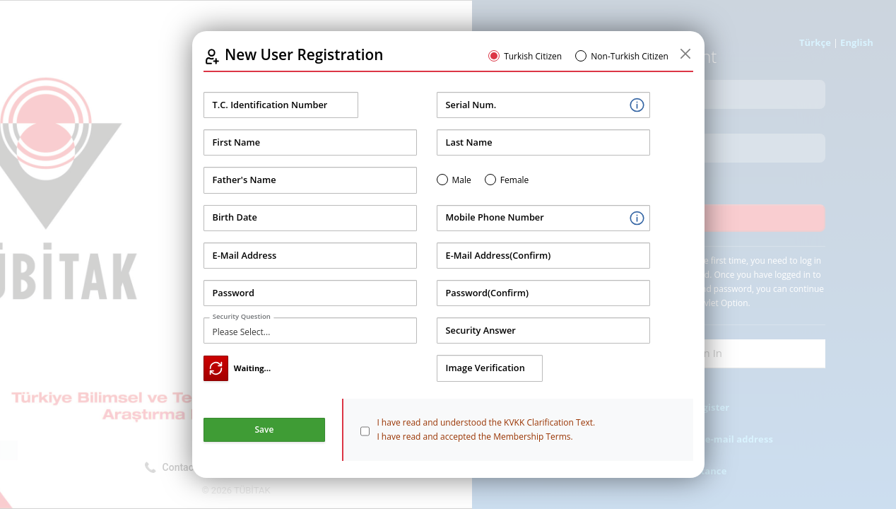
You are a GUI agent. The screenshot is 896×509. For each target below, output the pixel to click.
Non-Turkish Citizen (629, 56)
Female (514, 180)
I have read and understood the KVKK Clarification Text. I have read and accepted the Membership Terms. (486, 429)
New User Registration (304, 54)
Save (264, 429)
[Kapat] (685, 54)
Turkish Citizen (533, 56)
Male (461, 180)
